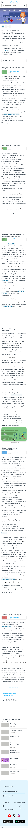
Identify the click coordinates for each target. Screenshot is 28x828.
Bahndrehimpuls (6, 626)
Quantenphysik (5, 30)
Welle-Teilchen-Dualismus (11, 114)
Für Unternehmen (8, 806)
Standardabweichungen (8, 579)
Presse (22, 809)
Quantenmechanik (14, 30)
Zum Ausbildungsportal (10, 791)
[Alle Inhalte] (2, 2)
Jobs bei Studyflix (19, 802)
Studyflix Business (8, 809)
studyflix (15, 2)
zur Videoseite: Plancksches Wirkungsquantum (9, 694)
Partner (22, 806)
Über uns (6, 802)
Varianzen (4, 533)
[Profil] (26, 2)
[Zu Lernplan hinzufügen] (2, 26)
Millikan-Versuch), (16, 395)
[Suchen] (25, 5)
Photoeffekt (11, 244)
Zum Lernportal (8, 786)
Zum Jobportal (8, 796)
